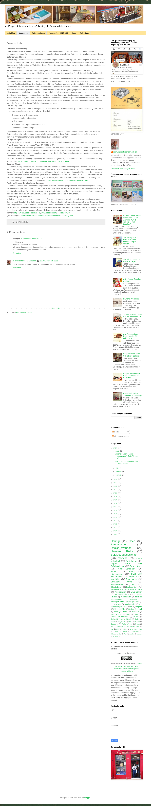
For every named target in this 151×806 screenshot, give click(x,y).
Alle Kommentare (120, 436)
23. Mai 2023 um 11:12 (49, 261)
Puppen (114, 563)
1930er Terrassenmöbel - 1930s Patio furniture (132, 315)
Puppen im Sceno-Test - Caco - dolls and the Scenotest (132, 376)
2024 (116, 483)
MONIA (136, 617)
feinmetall (120, 626)
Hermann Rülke (122, 551)
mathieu (131, 634)
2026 (116, 448)
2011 (116, 527)
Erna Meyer (131, 579)
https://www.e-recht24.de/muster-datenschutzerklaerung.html (47, 215)
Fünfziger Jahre (132, 587)
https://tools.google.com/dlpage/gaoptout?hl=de (67, 180)
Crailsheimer (132, 561)
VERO (128, 563)
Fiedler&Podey (127, 624)
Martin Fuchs (130, 604)
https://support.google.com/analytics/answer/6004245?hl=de (43, 161)
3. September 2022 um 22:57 (32, 239)
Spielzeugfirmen (38, 33)
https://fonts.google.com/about (27, 213)
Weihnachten (126, 597)
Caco (74, 33)
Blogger (87, 798)
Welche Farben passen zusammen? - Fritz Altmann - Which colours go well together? (132, 220)
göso (130, 622)
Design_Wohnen (121, 547)
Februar (119, 472)
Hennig (115, 541)
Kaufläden (115, 579)
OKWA (116, 631)
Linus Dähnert (136, 592)
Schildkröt (114, 619)
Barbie (137, 619)
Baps (127, 614)
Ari (131, 607)
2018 (116, 503)
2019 (116, 500)
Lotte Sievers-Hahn (136, 629)
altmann (114, 571)
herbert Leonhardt (133, 626)
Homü (137, 624)
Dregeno (138, 607)
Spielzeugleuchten (121, 594)
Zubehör (133, 576)
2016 (116, 510)
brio (112, 626)
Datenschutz (23, 33)
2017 (116, 507)
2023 (116, 486)
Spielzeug (133, 599)
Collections (84, 33)
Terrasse (135, 612)
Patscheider (135, 631)
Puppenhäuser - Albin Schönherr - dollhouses (132, 355)
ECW (118, 629)
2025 (116, 479)
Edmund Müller (119, 609)
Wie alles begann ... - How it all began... (131, 260)
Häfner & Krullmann (131, 299)
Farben (136, 614)
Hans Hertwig (116, 604)
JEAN (113, 622)
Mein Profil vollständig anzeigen (123, 168)
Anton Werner (116, 614)
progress (115, 636)
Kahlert (125, 629)
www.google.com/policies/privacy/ (55, 213)
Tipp (125, 634)
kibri (134, 584)
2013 (116, 520)
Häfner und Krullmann (119, 617)
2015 (116, 514)
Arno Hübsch (126, 619)
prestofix (139, 634)
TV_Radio (121, 622)
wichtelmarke (117, 574)
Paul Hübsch (136, 566)
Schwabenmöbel (116, 634)
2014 (116, 517)
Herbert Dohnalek (135, 609)
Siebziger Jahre (120, 612)
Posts (115, 432)
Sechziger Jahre (121, 582)
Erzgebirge (114, 624)
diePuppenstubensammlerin (24, 261)
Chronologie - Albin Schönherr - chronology (132, 394)
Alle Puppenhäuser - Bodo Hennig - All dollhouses (131, 336)
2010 (116, 531)
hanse (137, 622)
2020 (116, 496)
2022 (116, 490)
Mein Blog (11, 33)
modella (122, 558)
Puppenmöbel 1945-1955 (58, 33)
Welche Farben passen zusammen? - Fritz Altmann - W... (127, 456)
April (118, 451)
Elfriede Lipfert (116, 587)
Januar (118, 475)
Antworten (17, 253)
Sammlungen (119, 544)
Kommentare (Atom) (24, 312)
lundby (132, 571)
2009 (116, 534)
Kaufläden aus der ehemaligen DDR (126, 589)
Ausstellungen (117, 584)
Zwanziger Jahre (117, 602)
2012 (116, 524)
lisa (112, 629)
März (118, 468)
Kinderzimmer (120, 592)
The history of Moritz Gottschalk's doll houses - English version (131, 241)
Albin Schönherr (126, 569)
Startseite (56, 308)
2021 (116, 493)
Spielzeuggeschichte (124, 554)
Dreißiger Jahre (133, 602)
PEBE (125, 631)
